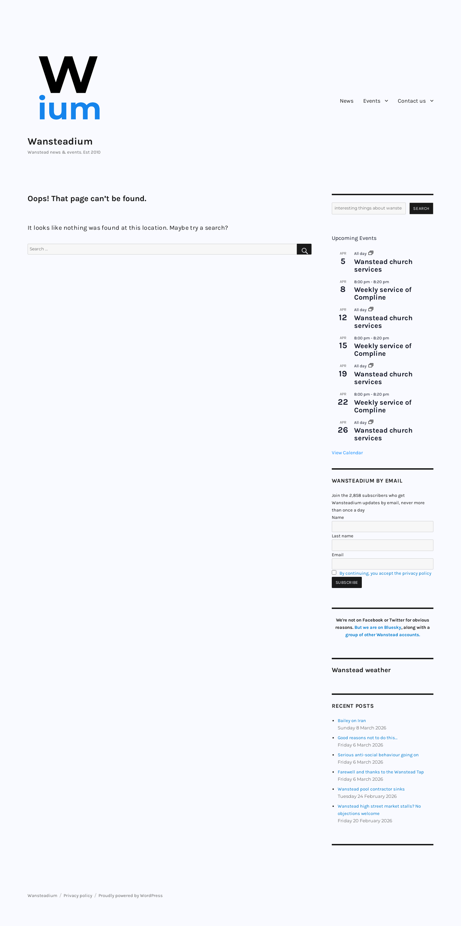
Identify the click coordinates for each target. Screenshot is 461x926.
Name (338, 517)
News (346, 100)
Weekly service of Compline (382, 293)
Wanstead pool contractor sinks (371, 789)
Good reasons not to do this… (367, 737)
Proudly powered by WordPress (130, 895)
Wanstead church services (383, 265)
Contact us (412, 100)
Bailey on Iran (352, 720)
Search (421, 208)
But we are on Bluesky (377, 627)
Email (338, 554)
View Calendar (347, 453)
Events (371, 100)
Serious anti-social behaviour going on (378, 754)
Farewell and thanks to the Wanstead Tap (381, 771)
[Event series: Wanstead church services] (370, 253)
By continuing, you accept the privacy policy (385, 573)
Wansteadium (60, 141)
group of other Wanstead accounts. (382, 634)
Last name (342, 535)
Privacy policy (78, 895)
